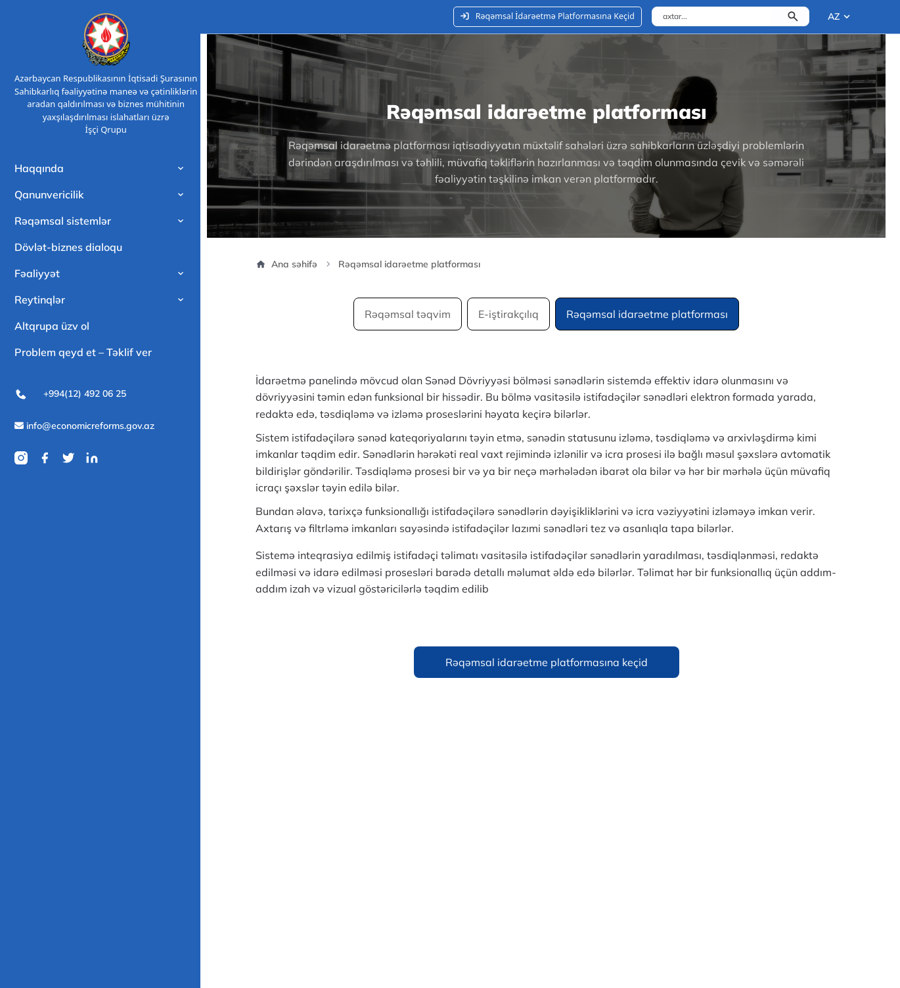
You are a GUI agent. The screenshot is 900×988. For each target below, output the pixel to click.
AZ (834, 16)
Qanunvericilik (49, 194)
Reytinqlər (39, 299)
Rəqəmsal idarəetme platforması (647, 314)
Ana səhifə (286, 264)
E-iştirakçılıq (508, 314)
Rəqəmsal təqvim (408, 314)
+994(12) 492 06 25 (70, 394)
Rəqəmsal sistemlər (62, 220)
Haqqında (39, 168)
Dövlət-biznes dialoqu (68, 247)
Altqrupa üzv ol (51, 325)
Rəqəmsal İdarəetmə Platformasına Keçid (548, 16)
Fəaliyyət (37, 273)
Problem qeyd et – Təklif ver (83, 352)
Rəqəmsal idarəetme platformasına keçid (546, 662)
